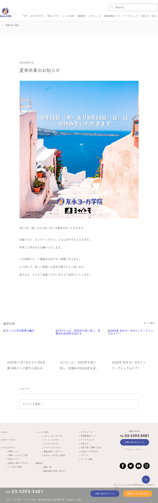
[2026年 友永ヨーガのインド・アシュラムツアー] (131, 342)
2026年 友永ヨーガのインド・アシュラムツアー (129, 365)
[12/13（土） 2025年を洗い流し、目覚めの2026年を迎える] (79, 342)
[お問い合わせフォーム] (104, 493)
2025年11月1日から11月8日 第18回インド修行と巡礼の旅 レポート (26, 366)
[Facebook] (123, 466)
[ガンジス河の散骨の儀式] (26, 342)
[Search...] (133, 7)
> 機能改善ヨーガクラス (52, 452)
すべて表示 (149, 323)
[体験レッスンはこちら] (137, 493)
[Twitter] (131, 466)
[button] (81, 14)
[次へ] (146, 479)
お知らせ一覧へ (12, 25)
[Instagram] (146, 466)
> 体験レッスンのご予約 (17, 455)
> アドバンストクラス (51, 448)
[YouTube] (138, 466)
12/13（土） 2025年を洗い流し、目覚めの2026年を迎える (79, 366)
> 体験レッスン (13, 451)
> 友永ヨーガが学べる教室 (53, 455)
